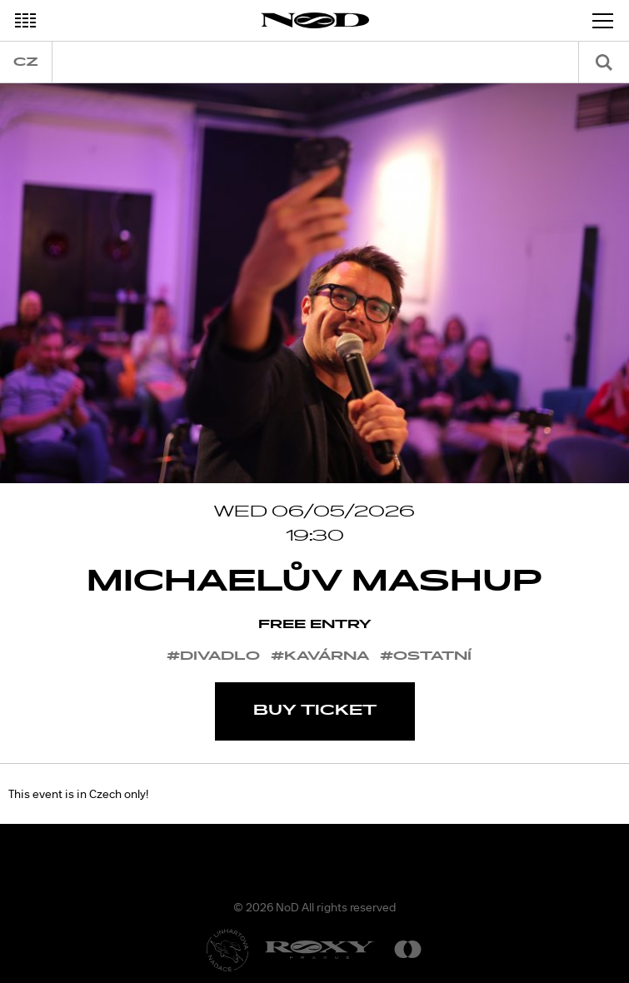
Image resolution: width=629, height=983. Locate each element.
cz (25, 62)
